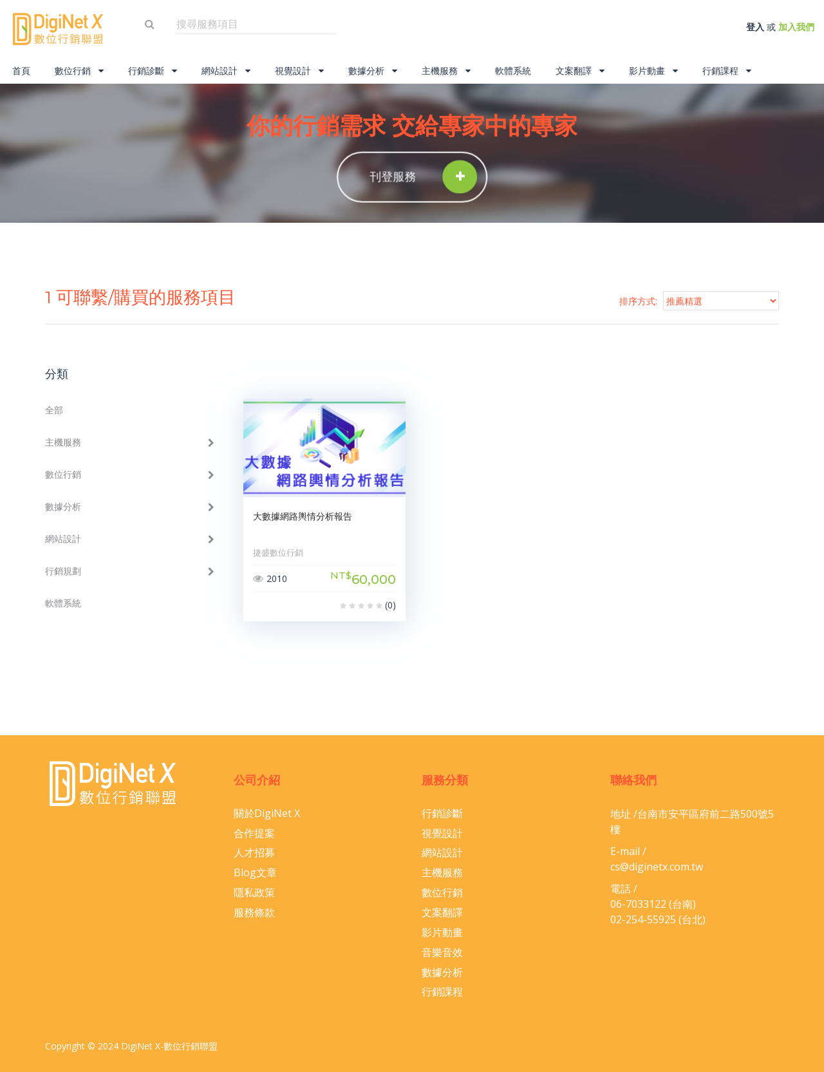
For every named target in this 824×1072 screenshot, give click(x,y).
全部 (54, 410)
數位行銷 (79, 70)
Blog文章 (255, 872)
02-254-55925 (643, 919)
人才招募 (254, 852)
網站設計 (225, 70)
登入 (755, 27)
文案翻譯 (580, 70)
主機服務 (446, 70)
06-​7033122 (638, 904)
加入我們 (796, 27)
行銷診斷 (152, 70)
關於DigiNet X (267, 813)
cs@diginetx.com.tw (656, 867)
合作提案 (254, 833)
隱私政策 (254, 892)
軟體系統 (513, 70)
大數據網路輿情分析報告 (302, 516)
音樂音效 (442, 952)
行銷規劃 (63, 571)
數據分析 (372, 70)
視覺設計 (299, 70)
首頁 (21, 70)
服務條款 (254, 912)
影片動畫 (653, 70)
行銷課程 (726, 70)
